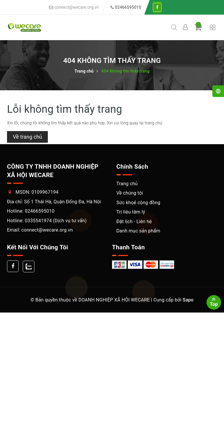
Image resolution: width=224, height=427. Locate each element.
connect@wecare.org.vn (74, 7)
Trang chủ (127, 183)
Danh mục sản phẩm (138, 231)
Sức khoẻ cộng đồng (138, 202)
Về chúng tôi (129, 193)
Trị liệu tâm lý (130, 212)
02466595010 (40, 211)
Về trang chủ (27, 137)
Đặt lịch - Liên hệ (134, 221)
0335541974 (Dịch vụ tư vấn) (56, 220)
